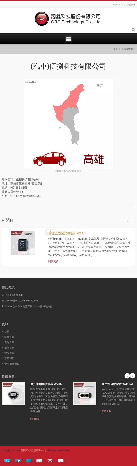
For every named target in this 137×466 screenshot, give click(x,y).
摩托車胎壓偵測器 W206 (46, 384)
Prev (127, 220)
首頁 (115, 49)
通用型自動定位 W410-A (117, 384)
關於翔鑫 (9, 337)
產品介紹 (9, 342)
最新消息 (9, 347)
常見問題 (9, 353)
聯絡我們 (9, 358)
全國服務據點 (128, 49)
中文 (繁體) (127, 4)
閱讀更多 (53, 261)
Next (132, 220)
